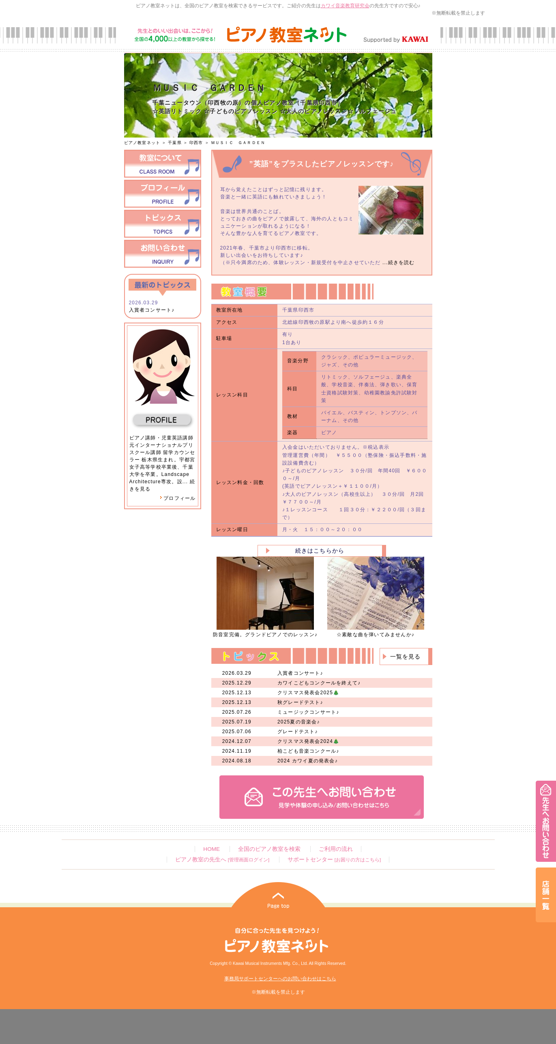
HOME (211, 849)
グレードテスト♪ (297, 731)
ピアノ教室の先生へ (222, 860)
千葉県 (175, 142)
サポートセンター (334, 860)
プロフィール (177, 498)
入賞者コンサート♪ (152, 310)
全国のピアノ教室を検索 (269, 849)
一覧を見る (405, 656)
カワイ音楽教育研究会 (345, 6)
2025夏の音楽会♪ (298, 722)
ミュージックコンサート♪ (308, 712)
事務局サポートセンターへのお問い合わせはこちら (280, 978)
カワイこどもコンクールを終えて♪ (319, 683)
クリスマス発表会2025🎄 (308, 692)
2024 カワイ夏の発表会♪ (307, 761)
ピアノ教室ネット (142, 142)
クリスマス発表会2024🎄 (308, 741)
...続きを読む (398, 262)
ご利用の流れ (336, 849)
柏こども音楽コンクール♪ (308, 751)
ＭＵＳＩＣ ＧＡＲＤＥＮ (238, 142)
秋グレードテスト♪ (300, 702)
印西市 (196, 142)
